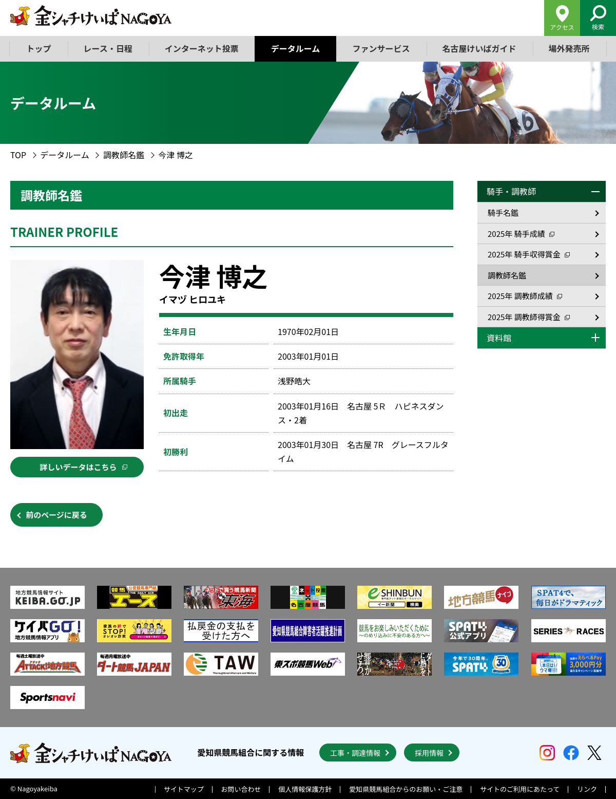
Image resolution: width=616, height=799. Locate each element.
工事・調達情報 (355, 753)
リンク (587, 789)
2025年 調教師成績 (525, 295)
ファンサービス (381, 48)
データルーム (295, 48)
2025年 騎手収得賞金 (529, 254)
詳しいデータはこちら (83, 466)
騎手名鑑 (503, 212)
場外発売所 (568, 48)
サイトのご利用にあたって (520, 789)
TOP (18, 154)
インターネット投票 (202, 48)
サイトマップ (184, 789)
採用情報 (429, 753)
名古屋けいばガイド (479, 48)
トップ (39, 48)
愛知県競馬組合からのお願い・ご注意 (406, 789)
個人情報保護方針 (305, 789)
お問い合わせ (241, 789)
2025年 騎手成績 (521, 233)
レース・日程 (108, 48)
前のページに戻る (56, 514)
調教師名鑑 (123, 154)
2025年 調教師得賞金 (529, 316)
